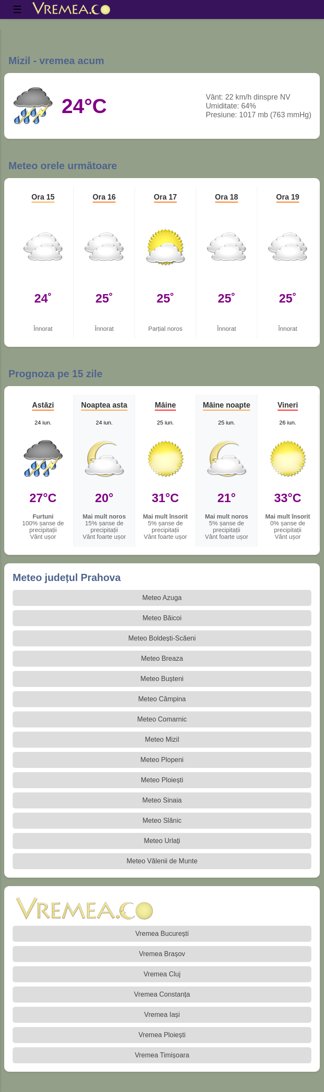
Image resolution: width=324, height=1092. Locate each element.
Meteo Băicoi (162, 618)
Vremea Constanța (162, 994)
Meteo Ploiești (162, 780)
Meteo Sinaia (161, 800)
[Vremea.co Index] (71, 9)
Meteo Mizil (162, 739)
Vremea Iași (162, 1014)
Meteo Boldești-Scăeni (162, 638)
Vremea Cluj (161, 974)
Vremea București (162, 933)
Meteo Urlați (162, 840)
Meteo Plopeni (162, 759)
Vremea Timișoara (162, 1055)
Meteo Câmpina (162, 699)
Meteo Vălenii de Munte (162, 861)
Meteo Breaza (162, 658)
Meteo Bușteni (162, 678)
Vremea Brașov (162, 953)
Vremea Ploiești (161, 1034)
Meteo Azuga (161, 597)
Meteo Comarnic (161, 719)
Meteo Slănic (162, 820)
